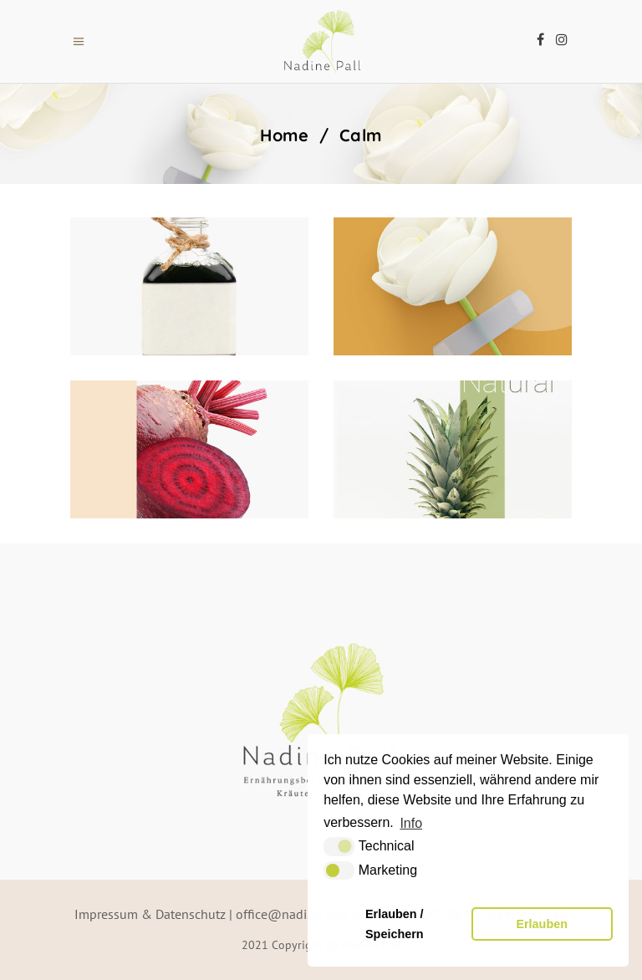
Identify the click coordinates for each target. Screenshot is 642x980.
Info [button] (411, 823)
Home (284, 135)
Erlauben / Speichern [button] (394, 924)
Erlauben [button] (542, 924)
